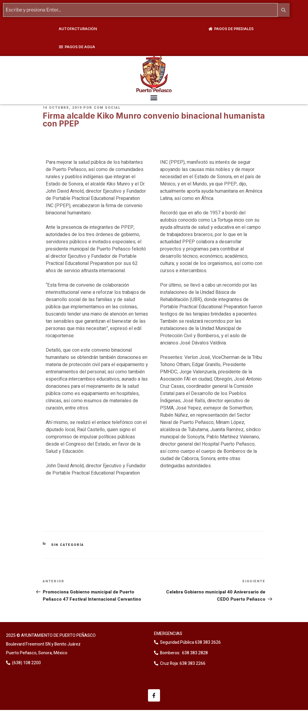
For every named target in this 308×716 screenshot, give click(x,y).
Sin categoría (67, 544)
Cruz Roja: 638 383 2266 (182, 663)
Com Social (107, 107)
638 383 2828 (194, 653)
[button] (154, 98)
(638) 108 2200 (26, 663)
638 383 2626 (207, 642)
